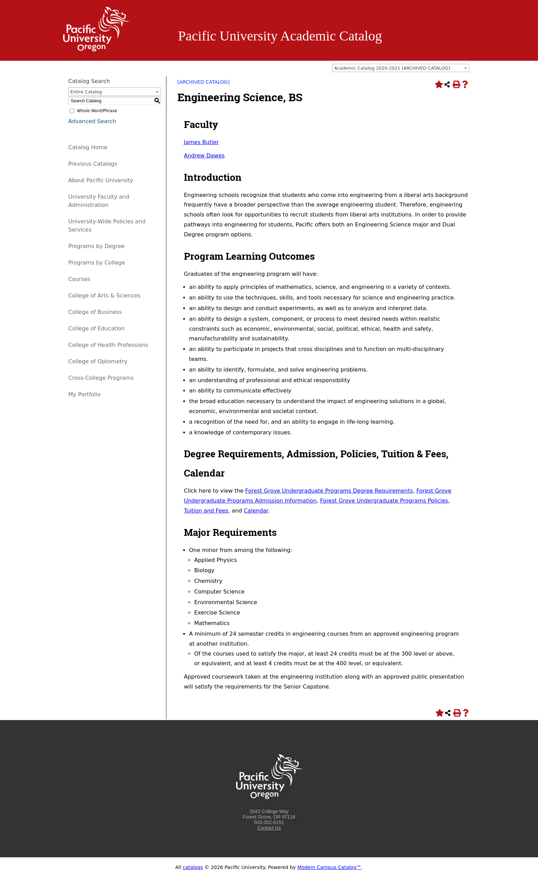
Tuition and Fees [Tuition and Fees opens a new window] (206, 510)
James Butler (201, 142)
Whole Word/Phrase (97, 110)
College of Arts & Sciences (104, 295)
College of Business (95, 312)
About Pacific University (100, 180)
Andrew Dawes (204, 155)
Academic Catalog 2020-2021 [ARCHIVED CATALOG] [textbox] (392, 68)
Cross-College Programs (100, 378)
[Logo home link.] (96, 49)
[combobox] (400, 68)
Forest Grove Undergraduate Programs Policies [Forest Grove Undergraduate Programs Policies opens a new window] (384, 500)
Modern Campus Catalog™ (329, 867)
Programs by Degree (96, 246)
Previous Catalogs (92, 164)
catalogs (193, 867)
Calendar (256, 510)
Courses (79, 279)
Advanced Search (92, 121)
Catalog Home (87, 147)
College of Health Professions (108, 345)
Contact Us (269, 828)
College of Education (96, 328)
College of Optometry (97, 361)
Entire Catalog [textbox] (86, 91)
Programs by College (96, 262)
